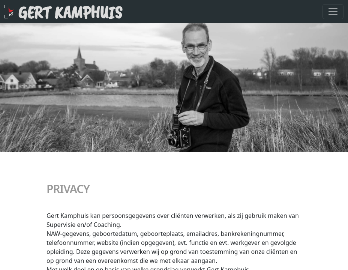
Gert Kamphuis (70, 12)
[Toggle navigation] (333, 11)
